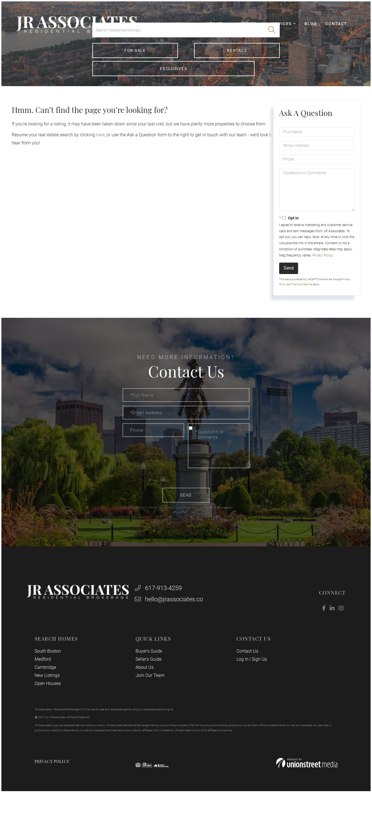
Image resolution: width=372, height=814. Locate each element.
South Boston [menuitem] (52, 666)
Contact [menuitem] (330, 29)
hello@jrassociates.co (171, 613)
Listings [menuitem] (241, 29)
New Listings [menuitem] (51, 691)
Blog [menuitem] (305, 29)
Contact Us (246, 666)
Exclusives (249, 78)
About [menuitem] (209, 29)
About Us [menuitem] (146, 682)
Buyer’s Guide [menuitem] (150, 666)
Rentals (186, 78)
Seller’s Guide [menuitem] (150, 674)
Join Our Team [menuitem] (151, 691)
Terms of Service (302, 294)
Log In (241, 674)
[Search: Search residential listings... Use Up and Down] (178, 57)
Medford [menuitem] (47, 674)
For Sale (122, 78)
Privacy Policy (322, 266)
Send (289, 278)
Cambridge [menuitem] (50, 682)
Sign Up (257, 674)
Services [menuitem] (275, 29)
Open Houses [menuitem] (52, 699)
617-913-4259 (160, 602)
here (100, 145)
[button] (272, 57)
